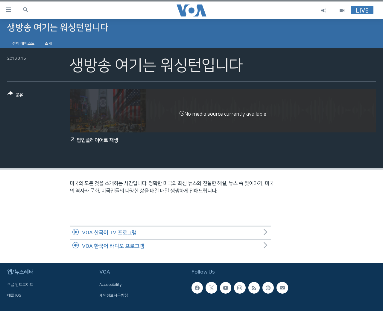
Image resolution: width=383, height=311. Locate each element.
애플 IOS (14, 295)
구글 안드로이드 (20, 285)
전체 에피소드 (23, 43)
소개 (48, 43)
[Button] (15, 95)
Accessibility (110, 285)
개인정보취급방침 (113, 295)
